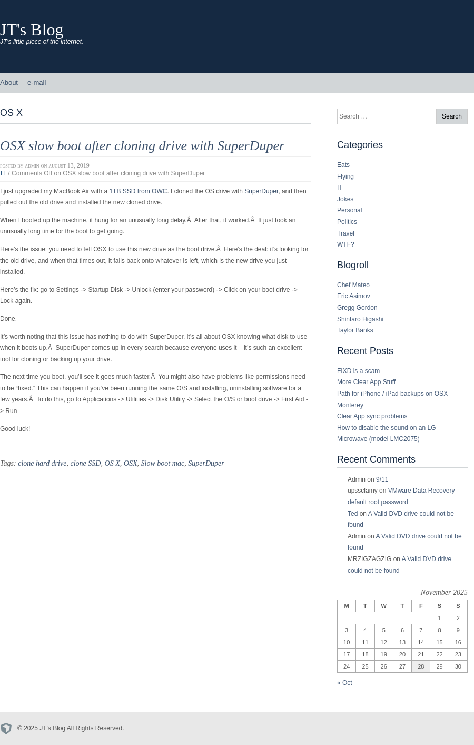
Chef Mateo (353, 285)
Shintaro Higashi (360, 319)
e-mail (36, 82)
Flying (345, 176)
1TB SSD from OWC (138, 191)
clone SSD (85, 463)
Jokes (345, 199)
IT (3, 173)
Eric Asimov (353, 296)
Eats (343, 165)
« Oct (344, 683)
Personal (349, 210)
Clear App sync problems (372, 416)
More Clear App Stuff (366, 382)
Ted (353, 513)
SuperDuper (261, 191)
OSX (130, 463)
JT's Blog (32, 29)
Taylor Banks (355, 330)
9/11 (382, 479)
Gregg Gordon (357, 307)
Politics (347, 222)
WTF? (345, 244)
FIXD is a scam (358, 371)
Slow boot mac (163, 463)
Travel (345, 233)
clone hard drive (42, 463)
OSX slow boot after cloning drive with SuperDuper (142, 145)
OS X (112, 463)
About (9, 82)
